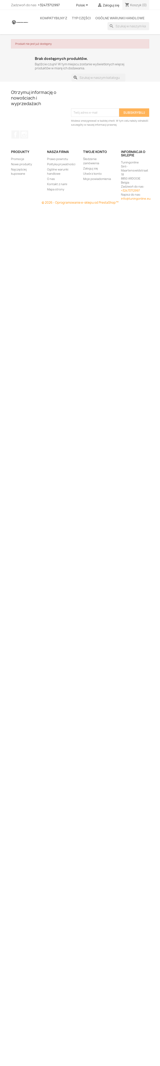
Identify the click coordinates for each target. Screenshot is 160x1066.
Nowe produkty (21, 164)
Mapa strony (55, 189)
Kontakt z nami (57, 184)
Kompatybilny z (53, 18)
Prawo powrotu (57, 159)
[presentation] (101, 98)
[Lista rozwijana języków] (82, 5)
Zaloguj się (90, 168)
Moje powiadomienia (97, 179)
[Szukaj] (128, 26)
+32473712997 (49, 5)
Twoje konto (95, 152)
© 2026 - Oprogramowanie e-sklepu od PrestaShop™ (80, 202)
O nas (51, 179)
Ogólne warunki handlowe (120, 18)
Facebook (15, 134)
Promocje (17, 159)
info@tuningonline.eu (136, 198)
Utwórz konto (92, 174)
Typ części (81, 18)
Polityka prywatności (61, 164)
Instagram (24, 134)
